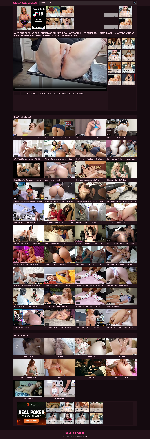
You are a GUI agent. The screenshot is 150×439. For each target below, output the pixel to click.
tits (23, 93)
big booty (80, 93)
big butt (71, 93)
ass (27, 93)
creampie (34, 93)
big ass (42, 93)
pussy (17, 93)
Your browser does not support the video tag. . (60, 64)
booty (64, 93)
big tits (49, 93)
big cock (57, 93)
